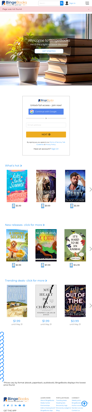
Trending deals (61, 400)
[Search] (61, 3)
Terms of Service (56, 142)
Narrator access (77, 408)
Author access (77, 405)
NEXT (46, 134)
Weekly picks (76, 400)
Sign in (72, 3)
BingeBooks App (46, 410)
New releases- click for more (25, 224)
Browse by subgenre (63, 408)
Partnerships (45, 405)
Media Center (45, 403)
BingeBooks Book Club (80, 403)
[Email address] (46, 125)
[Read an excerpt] (13, 206)
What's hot (13, 165)
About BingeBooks (47, 400)
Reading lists (60, 403)
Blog (58, 410)
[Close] (88, 9)
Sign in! (54, 149)
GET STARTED (49, 51)
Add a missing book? (48, 408)
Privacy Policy (51, 144)
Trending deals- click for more (26, 280)
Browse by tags (61, 405)
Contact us (76, 410)
